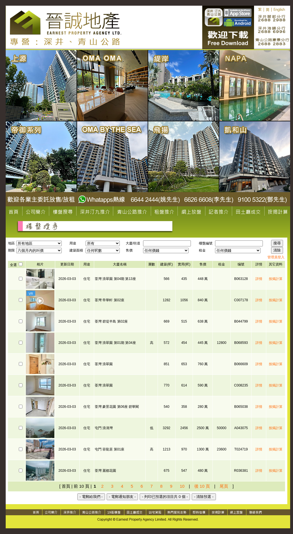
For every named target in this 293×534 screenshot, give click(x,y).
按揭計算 (275, 279)
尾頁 (224, 486)
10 (182, 486)
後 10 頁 (202, 486)
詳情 (258, 279)
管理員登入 (275, 257)
